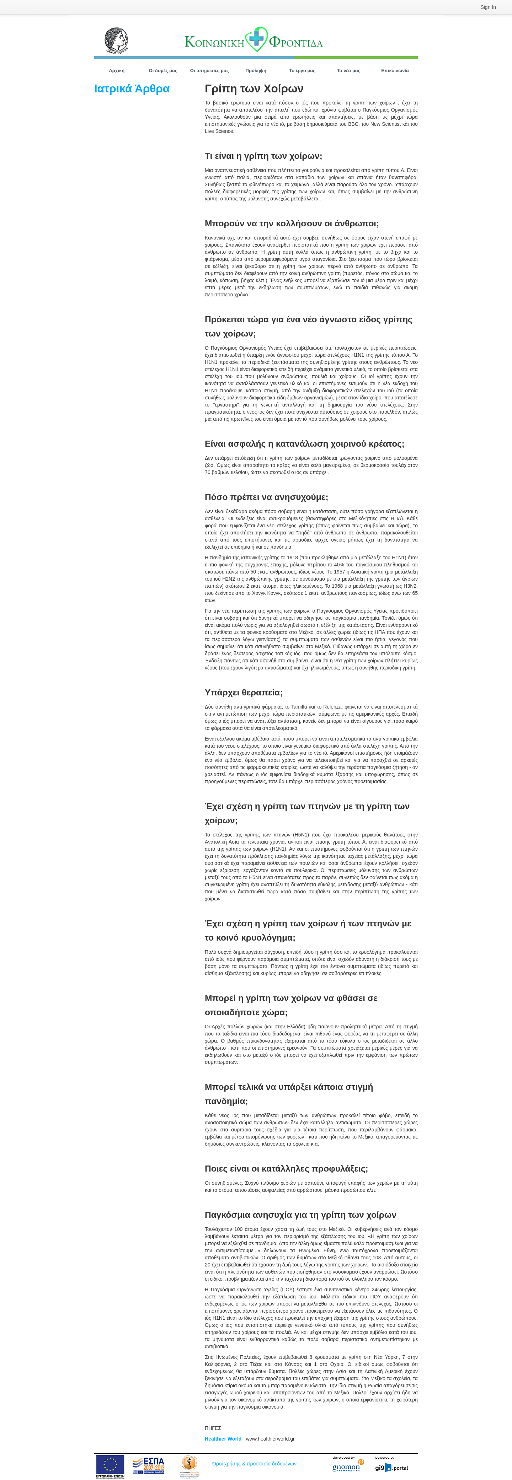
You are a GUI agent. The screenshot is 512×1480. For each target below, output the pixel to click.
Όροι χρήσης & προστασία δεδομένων (254, 1463)
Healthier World (223, 1439)
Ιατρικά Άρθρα (132, 88)
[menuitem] (488, 7)
